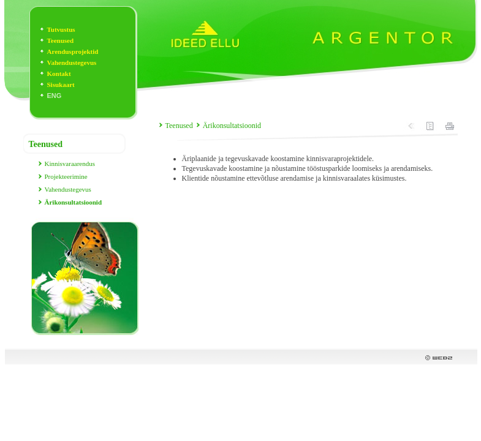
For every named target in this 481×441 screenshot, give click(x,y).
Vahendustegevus (72, 62)
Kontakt (59, 73)
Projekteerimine (66, 176)
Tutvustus (61, 29)
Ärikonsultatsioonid (232, 125)
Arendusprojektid (73, 51)
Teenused (60, 40)
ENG (54, 95)
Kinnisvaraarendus (70, 163)
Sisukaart (61, 84)
